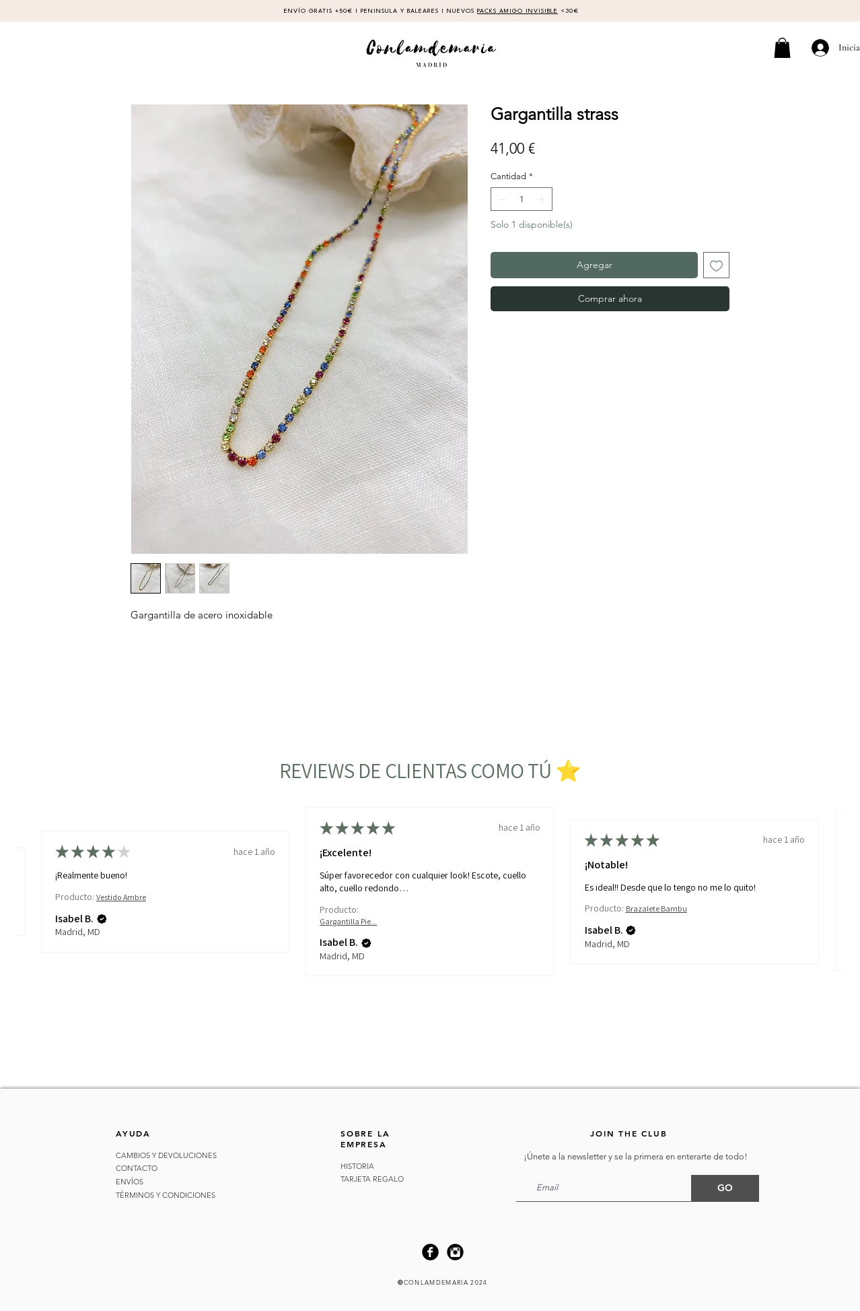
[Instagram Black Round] (455, 1252)
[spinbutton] (522, 199)
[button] (782, 48)
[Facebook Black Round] (430, 1252)
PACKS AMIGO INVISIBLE (517, 11)
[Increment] (543, 199)
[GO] (725, 1188)
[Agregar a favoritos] (716, 265)
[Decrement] (501, 199)
